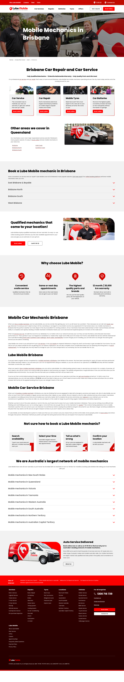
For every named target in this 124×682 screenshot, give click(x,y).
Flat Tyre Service (48, 606)
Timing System (32, 617)
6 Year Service (13, 614)
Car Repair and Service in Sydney (89, 591)
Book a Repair (31, 604)
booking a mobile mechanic (25, 397)
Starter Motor (31, 614)
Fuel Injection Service (14, 622)
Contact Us (110, 3)
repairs (81, 409)
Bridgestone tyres (49, 609)
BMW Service (82, 617)
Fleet (32, 2)
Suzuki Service (82, 630)
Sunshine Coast (40, 148)
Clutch (29, 627)
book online (35, 140)
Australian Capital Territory (66, 622)
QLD (28, 60)
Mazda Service (83, 619)
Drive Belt (30, 624)
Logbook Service (13, 606)
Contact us (97, 609)
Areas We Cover (20, 60)
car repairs (53, 347)
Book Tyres (47, 604)
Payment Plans (13, 655)
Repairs (51, 9)
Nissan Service (82, 624)
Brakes (29, 609)
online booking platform (93, 177)
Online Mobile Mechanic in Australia (48, 591)
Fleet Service (12, 642)
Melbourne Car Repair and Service (69, 591)
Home (11, 60)
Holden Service (83, 604)
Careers (26, 2)
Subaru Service (83, 627)
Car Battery (31, 606)
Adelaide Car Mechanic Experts (28, 591)
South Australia (63, 612)
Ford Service (82, 612)
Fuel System (31, 630)
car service (22, 79)
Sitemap (96, 616)
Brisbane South (17, 150)
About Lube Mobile (14, 640)
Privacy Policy (12, 658)
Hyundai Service (83, 609)
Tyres (72, 9)
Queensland (62, 609)
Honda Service (83, 606)
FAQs (38, 2)
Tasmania (61, 617)
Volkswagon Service (84, 632)
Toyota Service (83, 622)
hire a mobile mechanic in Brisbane (31, 372)
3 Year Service (13, 612)
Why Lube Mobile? (15, 2)
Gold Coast (39, 145)
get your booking (84, 380)
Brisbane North (17, 148)
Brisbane (15, 145)
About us (68, 575)
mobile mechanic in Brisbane (48, 364)
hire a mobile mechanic (22, 328)
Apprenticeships (13, 650)
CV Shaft (30, 632)
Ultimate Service (13, 619)
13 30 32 (97, 3)
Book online (17, 111)
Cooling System (32, 619)
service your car (19, 338)
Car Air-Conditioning (33, 622)
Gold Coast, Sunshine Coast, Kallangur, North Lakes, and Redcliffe (43, 341)
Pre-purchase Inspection (15, 624)
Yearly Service (13, 609)
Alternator (30, 612)
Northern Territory (64, 619)
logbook (85, 401)
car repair (32, 79)
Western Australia (63, 614)
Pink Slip (11, 617)
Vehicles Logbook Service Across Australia (31, 594)
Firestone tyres (48, 612)
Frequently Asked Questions (16, 653)
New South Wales (63, 604)
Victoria (61, 606)
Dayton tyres (47, 614)
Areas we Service (99, 613)
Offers (80, 9)
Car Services (39, 9)
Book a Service (13, 604)
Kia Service (82, 614)
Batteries (61, 9)
